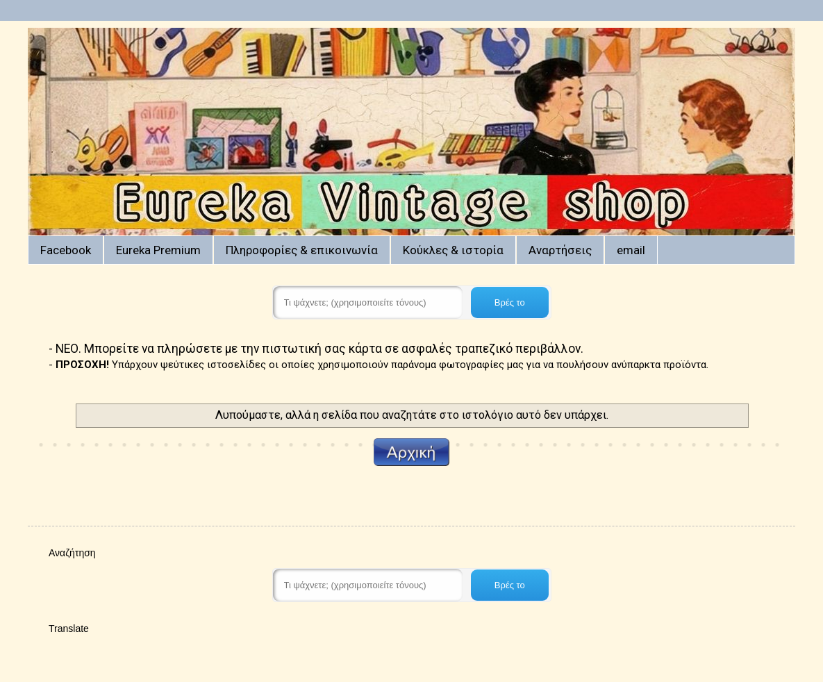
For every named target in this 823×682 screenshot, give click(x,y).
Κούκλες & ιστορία (453, 250)
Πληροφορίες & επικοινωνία (302, 250)
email (631, 250)
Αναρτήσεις (560, 250)
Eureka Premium (158, 250)
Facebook (65, 250)
